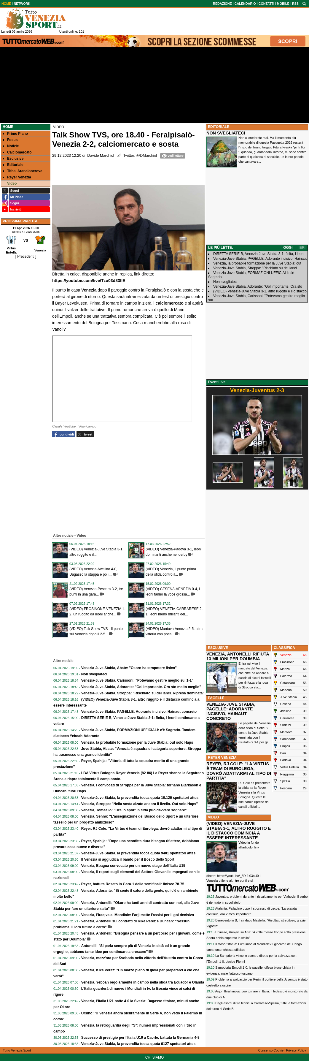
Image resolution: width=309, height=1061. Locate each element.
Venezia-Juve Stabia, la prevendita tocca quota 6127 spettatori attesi (139, 1044)
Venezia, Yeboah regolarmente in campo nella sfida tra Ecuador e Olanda (142, 982)
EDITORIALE (218, 127)
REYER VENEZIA (222, 758)
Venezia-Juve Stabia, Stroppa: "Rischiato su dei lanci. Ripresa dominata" (143, 693)
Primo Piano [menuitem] (15, 134)
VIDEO (213, 817)
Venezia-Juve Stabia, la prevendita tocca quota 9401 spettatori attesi (139, 853)
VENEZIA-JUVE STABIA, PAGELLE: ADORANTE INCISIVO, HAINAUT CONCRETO (230, 711)
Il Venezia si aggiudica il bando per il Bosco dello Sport (127, 859)
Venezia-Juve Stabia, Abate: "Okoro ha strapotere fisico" (129, 668)
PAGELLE (216, 698)
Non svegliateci (94, 674)
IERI (302, 248)
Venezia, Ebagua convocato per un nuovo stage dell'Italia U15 (133, 866)
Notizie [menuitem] (11, 146)
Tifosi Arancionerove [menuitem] (22, 171)
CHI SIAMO (154, 1057)
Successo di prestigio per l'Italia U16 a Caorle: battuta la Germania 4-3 (140, 1037)
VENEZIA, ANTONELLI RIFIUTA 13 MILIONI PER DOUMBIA (237, 656)
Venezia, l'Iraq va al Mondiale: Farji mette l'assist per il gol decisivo (137, 915)
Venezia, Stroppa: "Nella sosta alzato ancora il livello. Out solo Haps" (139, 804)
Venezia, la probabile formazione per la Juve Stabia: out (257, 263)
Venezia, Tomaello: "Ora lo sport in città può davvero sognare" (134, 810)
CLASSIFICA (284, 648)
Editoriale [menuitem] (13, 165)
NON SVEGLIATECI (225, 133)
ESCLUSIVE (218, 648)
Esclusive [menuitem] (13, 158)
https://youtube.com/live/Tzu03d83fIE (88, 280)
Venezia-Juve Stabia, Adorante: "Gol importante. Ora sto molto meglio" (141, 687)
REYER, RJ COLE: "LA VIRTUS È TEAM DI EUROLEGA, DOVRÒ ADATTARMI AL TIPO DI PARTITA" (238, 770)
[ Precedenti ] (25, 256)
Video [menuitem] (10, 183)
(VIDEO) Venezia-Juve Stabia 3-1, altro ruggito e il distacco (260, 291)
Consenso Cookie (270, 1050)
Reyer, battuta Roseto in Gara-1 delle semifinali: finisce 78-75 (132, 884)
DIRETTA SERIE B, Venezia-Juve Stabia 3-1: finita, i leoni (258, 254)
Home (8, 127)
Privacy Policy (296, 1050)
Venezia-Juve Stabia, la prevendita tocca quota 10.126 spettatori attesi (140, 798)
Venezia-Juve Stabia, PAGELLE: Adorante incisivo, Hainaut (260, 258)
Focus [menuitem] (10, 140)
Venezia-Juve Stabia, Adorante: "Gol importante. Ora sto (257, 286)
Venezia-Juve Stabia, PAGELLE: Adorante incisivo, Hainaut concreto (139, 712)
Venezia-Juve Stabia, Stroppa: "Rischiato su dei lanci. (255, 268)
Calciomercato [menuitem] (17, 152)
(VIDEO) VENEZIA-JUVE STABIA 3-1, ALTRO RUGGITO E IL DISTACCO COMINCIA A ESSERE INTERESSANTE (238, 830)
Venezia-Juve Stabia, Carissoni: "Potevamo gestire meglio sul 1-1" (137, 680)
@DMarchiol (146, 155)
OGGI (287, 248)
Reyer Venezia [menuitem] (17, 177)
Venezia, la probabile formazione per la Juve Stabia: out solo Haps (137, 742)
